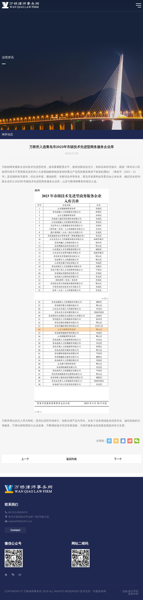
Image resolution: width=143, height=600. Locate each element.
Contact (15, 530)
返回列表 (71, 459)
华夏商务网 (99, 591)
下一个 (118, 459)
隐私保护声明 (130, 591)
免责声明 (133, 594)
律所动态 (7, 134)
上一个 (25, 459)
